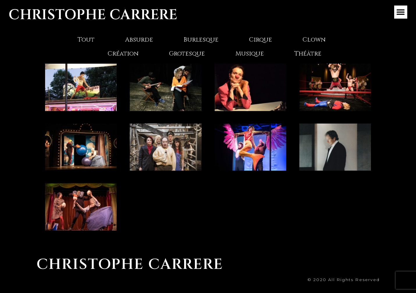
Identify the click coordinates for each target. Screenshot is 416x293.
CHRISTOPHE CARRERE (93, 15)
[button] (400, 12)
